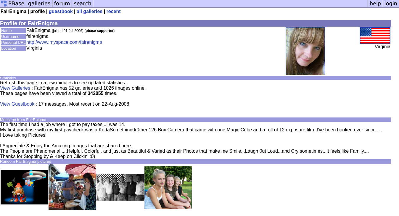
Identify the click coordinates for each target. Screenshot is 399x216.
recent (114, 11)
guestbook (61, 11)
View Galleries (15, 88)
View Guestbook (17, 104)
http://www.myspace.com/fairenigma (64, 42)
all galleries (89, 11)
